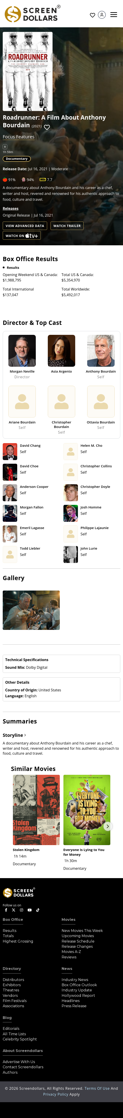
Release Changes (77, 946)
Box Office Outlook (79, 985)
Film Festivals (15, 1001)
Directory (12, 969)
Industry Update (77, 990)
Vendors (10, 995)
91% (12, 179)
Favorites (92, 15)
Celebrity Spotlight (20, 1039)
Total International (18, 289)
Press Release (74, 1006)
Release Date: (15, 168)
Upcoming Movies (78, 936)
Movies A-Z (71, 952)
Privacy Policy (56, 1094)
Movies (68, 919)
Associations (13, 1006)
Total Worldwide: (76, 289)
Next (108, 826)
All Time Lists (14, 1034)
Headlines (71, 1001)
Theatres (11, 990)
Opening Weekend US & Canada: (30, 274)
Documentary (17, 158)
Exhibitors (12, 985)
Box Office (13, 919)
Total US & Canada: (78, 274)
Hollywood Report (78, 995)
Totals (8, 936)
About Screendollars (23, 1051)
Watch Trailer (67, 226)
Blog (7, 1018)
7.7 (49, 179)
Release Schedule (78, 941)
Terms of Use (97, 1088)
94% (30, 179)
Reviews (69, 957)
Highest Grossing (18, 941)
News (67, 969)
